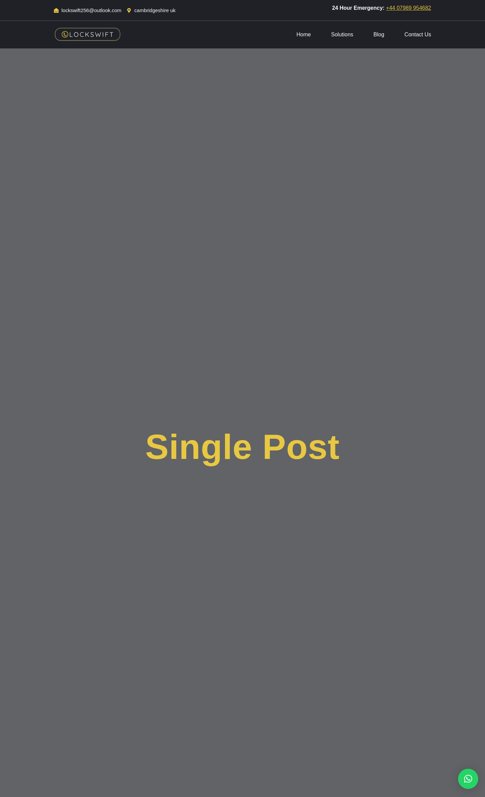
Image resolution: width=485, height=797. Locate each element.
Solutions (342, 34)
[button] (468, 779)
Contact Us (418, 34)
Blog (379, 34)
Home (303, 34)
